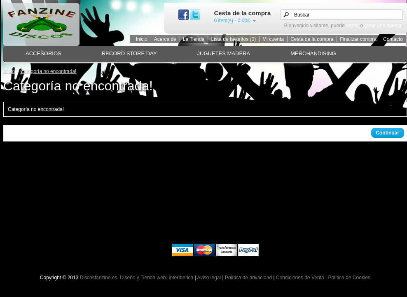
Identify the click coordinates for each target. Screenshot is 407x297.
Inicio (141, 39)
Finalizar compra (358, 39)
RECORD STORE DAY (129, 53)
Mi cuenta (273, 39)
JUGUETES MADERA (223, 53)
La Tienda (194, 39)
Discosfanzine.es (98, 277)
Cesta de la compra (311, 39)
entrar (352, 25)
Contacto (393, 39)
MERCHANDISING (313, 53)
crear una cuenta (383, 25)
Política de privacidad (248, 277)
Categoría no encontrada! (48, 71)
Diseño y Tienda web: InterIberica (156, 277)
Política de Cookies (349, 277)
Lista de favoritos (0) (233, 39)
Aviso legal (209, 277)
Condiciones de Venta (300, 277)
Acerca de (165, 39)
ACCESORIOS (43, 53)
